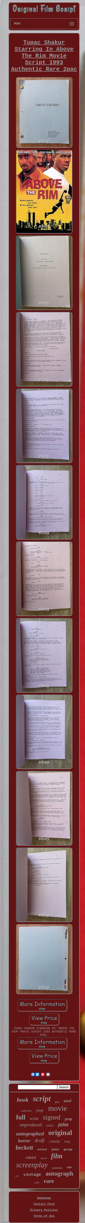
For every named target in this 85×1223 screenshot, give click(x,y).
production (57, 1168)
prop (68, 1119)
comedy (54, 1141)
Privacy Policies (44, 1210)
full (20, 1117)
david (43, 1158)
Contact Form (44, 1204)
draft (40, 1140)
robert (31, 1157)
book (22, 1100)
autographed (30, 1134)
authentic (26, 1110)
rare (49, 1181)
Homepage (44, 1198)
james (55, 1149)
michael (42, 1149)
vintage (32, 1174)
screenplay (32, 1165)
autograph (59, 1173)
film (57, 1156)
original (60, 1133)
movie (57, 1108)
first (57, 1102)
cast (17, 1175)
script (42, 1098)
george (68, 1149)
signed (51, 1117)
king (67, 1141)
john (63, 1124)
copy (36, 1182)
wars (50, 1125)
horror (24, 1140)
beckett (24, 1147)
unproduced (31, 1124)
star (69, 1167)
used (67, 1101)
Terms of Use (44, 1216)
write (34, 1118)
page (40, 1110)
